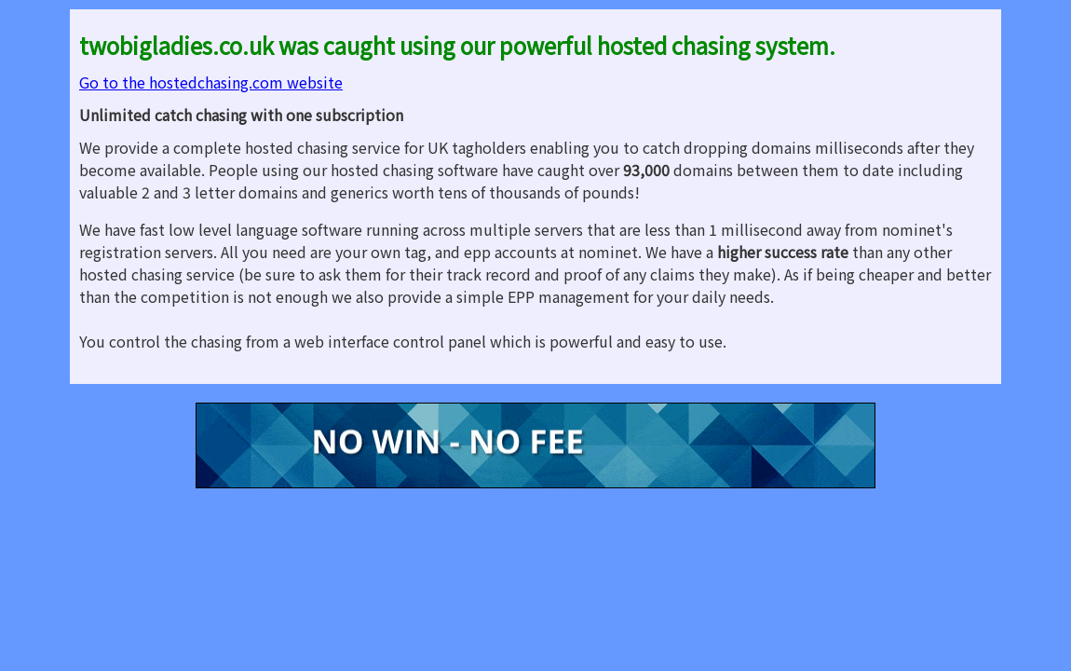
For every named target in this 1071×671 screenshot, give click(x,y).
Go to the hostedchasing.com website (211, 82)
